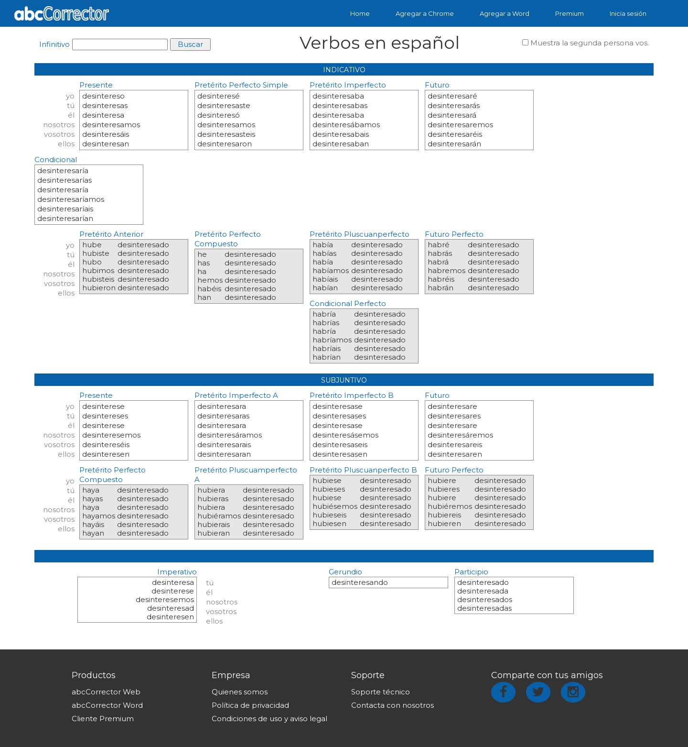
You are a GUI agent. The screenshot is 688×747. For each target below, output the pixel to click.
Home (360, 13)
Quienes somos (240, 691)
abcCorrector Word (107, 705)
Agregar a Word (504, 13)
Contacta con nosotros (392, 705)
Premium (569, 13)
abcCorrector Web (106, 691)
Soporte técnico (380, 691)
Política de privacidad (250, 705)
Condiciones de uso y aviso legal (269, 718)
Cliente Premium (103, 718)
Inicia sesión (628, 13)
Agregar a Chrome (425, 13)
